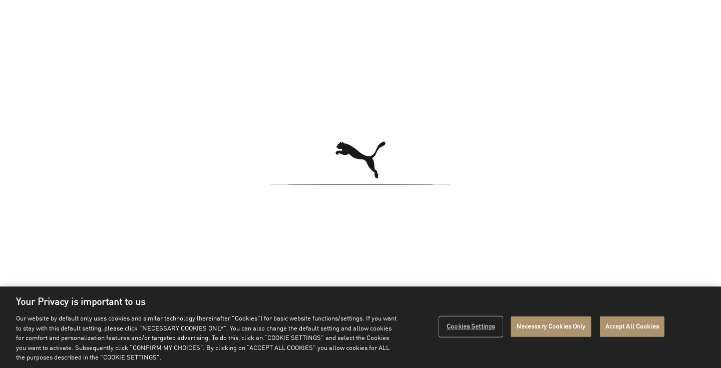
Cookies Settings (471, 326)
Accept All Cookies (632, 326)
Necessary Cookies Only (551, 326)
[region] (360, 327)
